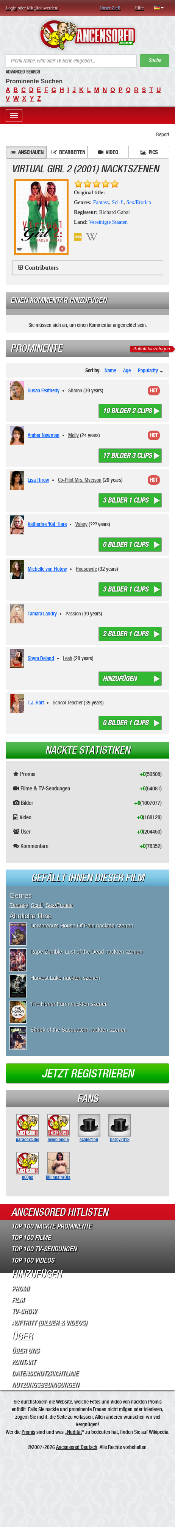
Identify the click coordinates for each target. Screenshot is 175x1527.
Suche (154, 60)
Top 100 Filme (31, 1237)
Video (108, 152)
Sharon (75, 390)
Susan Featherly (43, 390)
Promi (20, 1288)
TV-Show (23, 1311)
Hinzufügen (119, 679)
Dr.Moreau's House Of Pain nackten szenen (81, 926)
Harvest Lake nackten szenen (65, 978)
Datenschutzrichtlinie (44, 1373)
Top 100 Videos (32, 1260)
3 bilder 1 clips (125, 500)
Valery (81, 524)
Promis (28, 1432)
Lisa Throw (38, 480)
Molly (73, 435)
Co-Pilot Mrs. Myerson (80, 480)
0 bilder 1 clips (125, 544)
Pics (149, 152)
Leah (67, 658)
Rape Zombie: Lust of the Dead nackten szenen (86, 952)
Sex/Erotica (138, 202)
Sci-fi (117, 202)
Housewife (86, 569)
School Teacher (68, 702)
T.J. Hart (36, 702)
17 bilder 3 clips (127, 455)
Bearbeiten (68, 152)
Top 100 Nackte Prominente (51, 1226)
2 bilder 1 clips (125, 634)
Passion (73, 613)
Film (17, 1300)
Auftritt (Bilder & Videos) (49, 1322)
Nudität (74, 1432)
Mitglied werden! (43, 8)
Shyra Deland (41, 658)
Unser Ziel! (110, 8)
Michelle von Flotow (47, 569)
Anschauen (27, 152)
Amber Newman (43, 435)
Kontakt (23, 1362)
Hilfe (139, 8)
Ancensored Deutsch (76, 1447)
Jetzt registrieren (88, 1073)
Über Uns (25, 1350)
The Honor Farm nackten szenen (69, 1004)
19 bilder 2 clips (127, 411)
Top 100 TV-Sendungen (44, 1249)
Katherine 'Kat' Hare (47, 524)
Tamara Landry (42, 613)
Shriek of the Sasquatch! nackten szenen (78, 1030)
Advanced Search (23, 72)
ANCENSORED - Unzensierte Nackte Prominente (87, 35)
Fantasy (101, 202)
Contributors (42, 267)
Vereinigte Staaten (108, 222)
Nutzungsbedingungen (44, 1384)
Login (11, 8)
